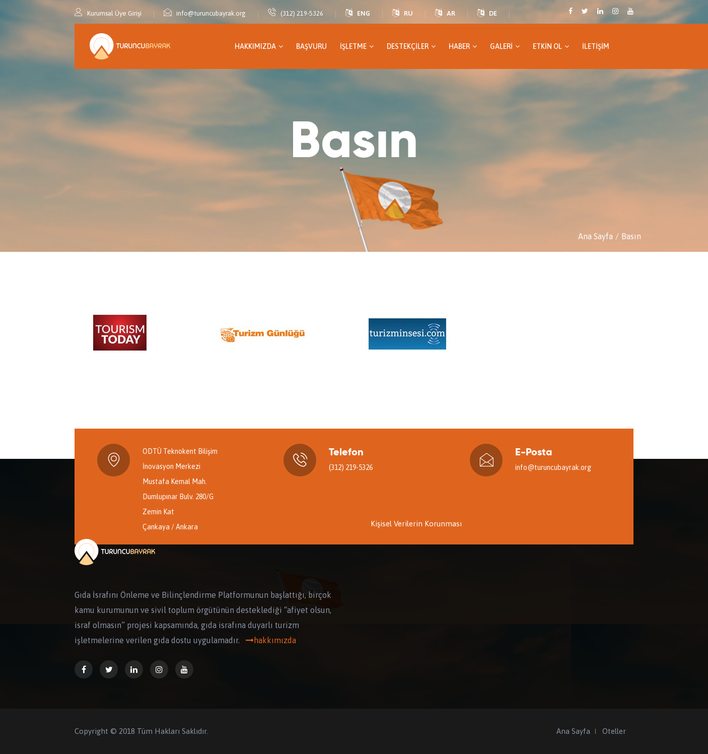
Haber (463, 46)
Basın (631, 236)
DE (493, 13)
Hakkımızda (259, 46)
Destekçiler (411, 46)
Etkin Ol (551, 46)
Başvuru (311, 46)
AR (451, 13)
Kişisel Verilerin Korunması (416, 523)
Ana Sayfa (595, 236)
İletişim (595, 46)
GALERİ (505, 46)
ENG (363, 13)
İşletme (357, 46)
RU (408, 13)
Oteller (614, 731)
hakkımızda (269, 640)
